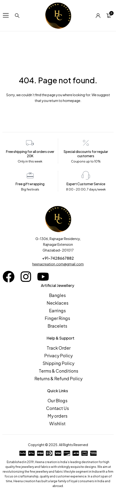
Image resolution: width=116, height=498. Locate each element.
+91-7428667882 (58, 258)
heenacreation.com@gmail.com (58, 264)
